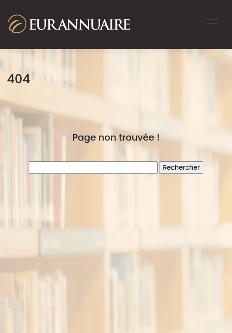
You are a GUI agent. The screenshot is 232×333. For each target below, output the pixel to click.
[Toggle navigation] (212, 24)
